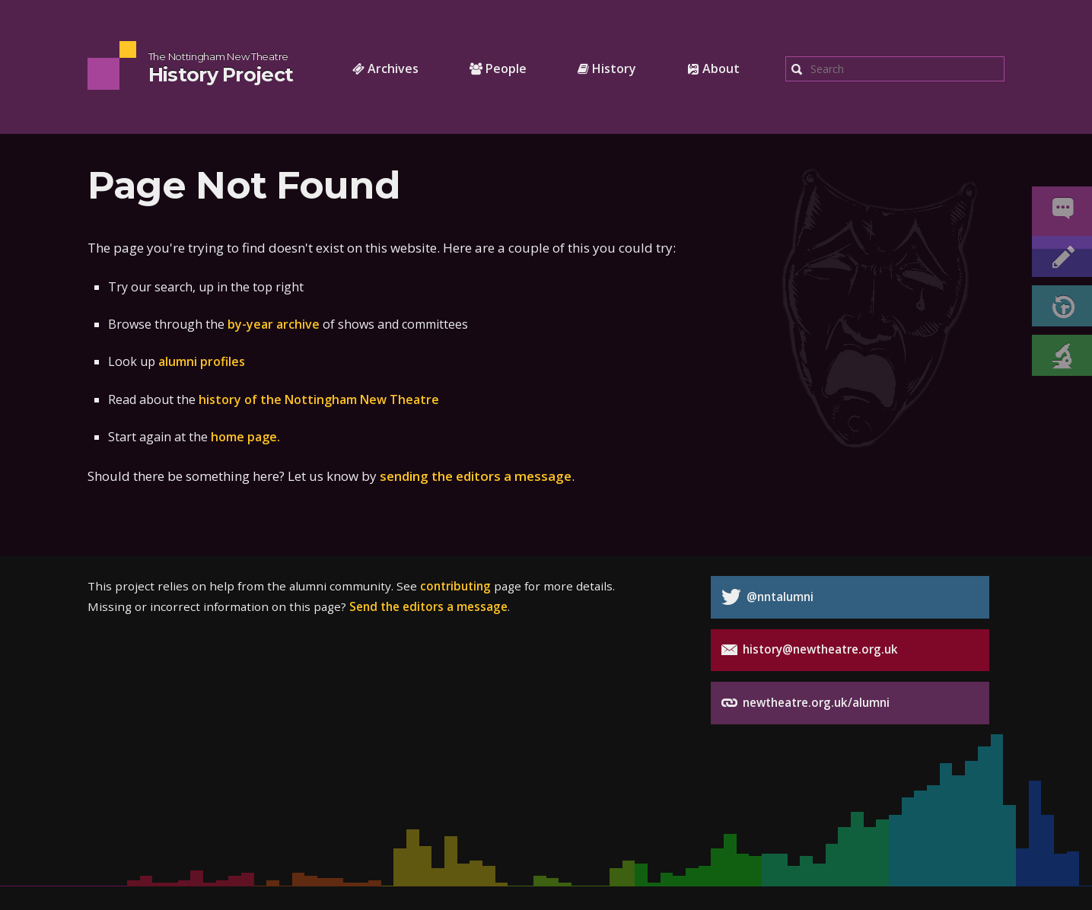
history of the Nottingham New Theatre (319, 399)
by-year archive (274, 324)
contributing (455, 585)
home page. (245, 436)
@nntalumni (767, 597)
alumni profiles (201, 361)
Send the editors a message (428, 606)
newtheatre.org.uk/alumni (805, 703)
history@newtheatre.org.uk (809, 650)
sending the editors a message (475, 476)
